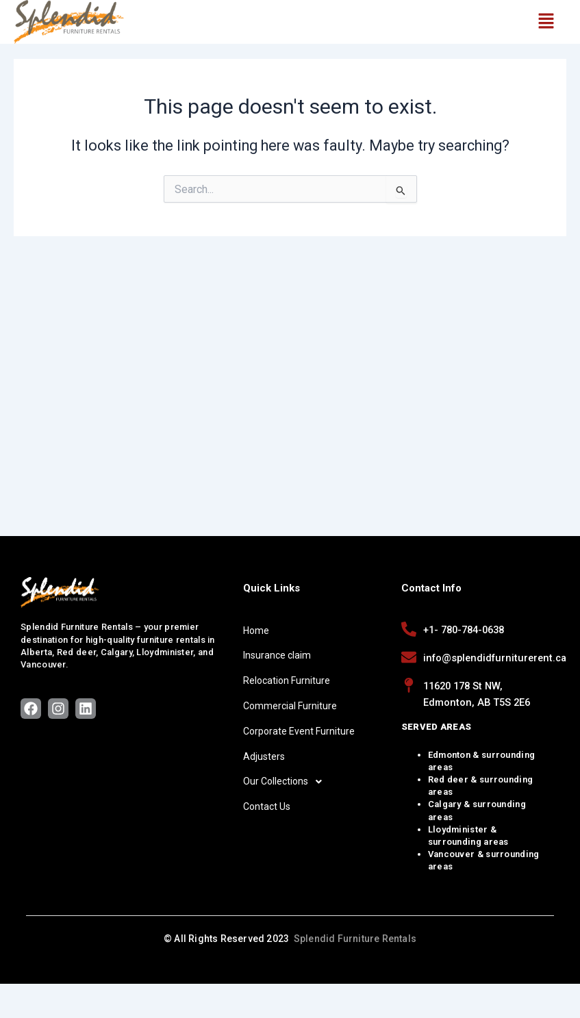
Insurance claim (277, 655)
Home (256, 630)
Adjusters (264, 756)
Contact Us (266, 806)
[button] (545, 22)
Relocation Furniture (286, 680)
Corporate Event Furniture (299, 731)
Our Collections (286, 781)
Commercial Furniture (290, 705)
